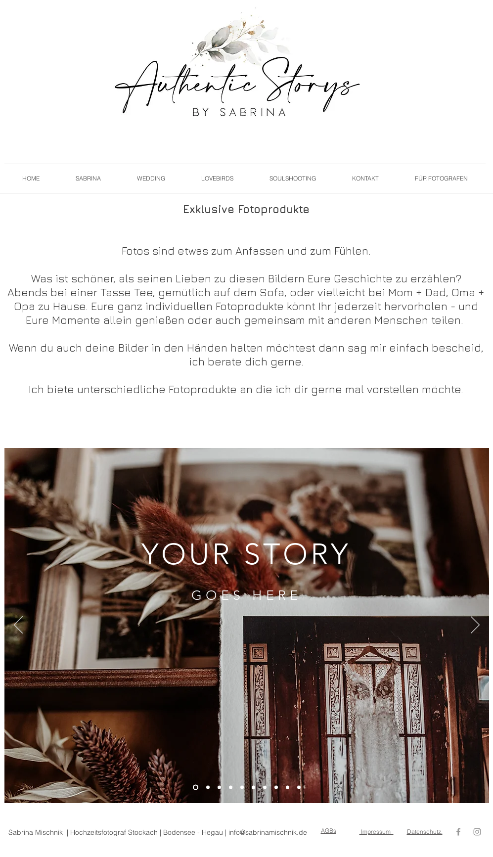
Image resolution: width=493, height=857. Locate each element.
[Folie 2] (208, 787)
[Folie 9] (287, 787)
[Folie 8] (276, 787)
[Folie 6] (253, 787)
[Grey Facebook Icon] (458, 832)
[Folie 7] (265, 787)
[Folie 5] (242, 787)
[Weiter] (475, 625)
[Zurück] (18, 625)
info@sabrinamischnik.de (267, 832)
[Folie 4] (230, 787)
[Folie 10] (299, 787)
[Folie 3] (219, 787)
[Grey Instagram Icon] (477, 832)
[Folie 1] (195, 787)
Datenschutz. (425, 831)
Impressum (376, 831)
